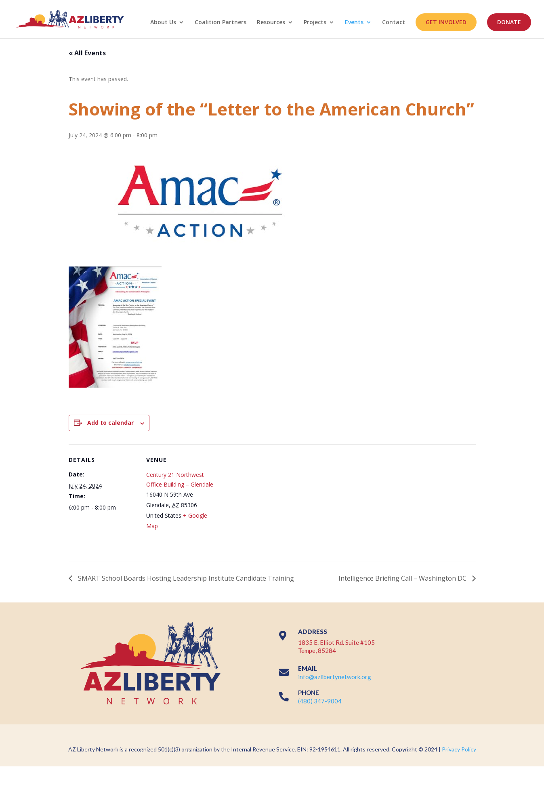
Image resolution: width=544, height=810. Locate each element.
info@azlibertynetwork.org (334, 676)
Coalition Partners (220, 22)
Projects (315, 22)
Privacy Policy (459, 749)
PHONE (308, 692)
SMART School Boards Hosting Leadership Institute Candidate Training (186, 578)
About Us (163, 22)
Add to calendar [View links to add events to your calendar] (110, 422)
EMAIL (307, 668)
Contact (393, 22)
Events (354, 22)
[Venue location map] (266, 500)
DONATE (509, 22)
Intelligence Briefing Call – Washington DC (403, 578)
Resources (271, 22)
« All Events (87, 52)
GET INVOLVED (446, 22)
